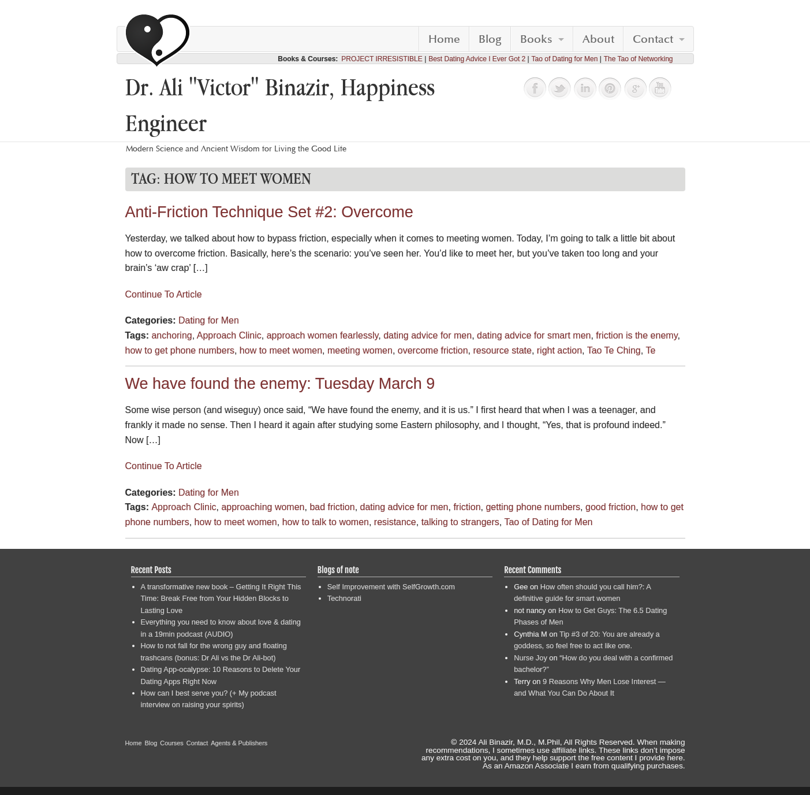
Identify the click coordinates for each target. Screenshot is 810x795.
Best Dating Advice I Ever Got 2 (476, 59)
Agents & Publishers (239, 743)
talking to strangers (460, 522)
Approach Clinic (229, 335)
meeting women (360, 350)
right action (559, 350)
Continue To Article (163, 294)
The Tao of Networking (638, 59)
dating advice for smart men (534, 335)
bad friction (331, 507)
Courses (172, 743)
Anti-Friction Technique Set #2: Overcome (269, 212)
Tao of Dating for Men (565, 59)
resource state (502, 350)
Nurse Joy (530, 657)
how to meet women (281, 350)
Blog (490, 39)
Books (536, 39)
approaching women (262, 507)
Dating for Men (208, 320)
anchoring (171, 335)
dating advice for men (427, 335)
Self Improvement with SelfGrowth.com (391, 586)
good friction (610, 507)
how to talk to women (325, 522)
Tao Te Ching (614, 350)
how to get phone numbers (179, 350)
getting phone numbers (533, 507)
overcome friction (433, 350)
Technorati (344, 598)
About (598, 39)
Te (650, 350)
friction (466, 507)
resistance (395, 522)
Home (444, 39)
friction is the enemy (636, 335)
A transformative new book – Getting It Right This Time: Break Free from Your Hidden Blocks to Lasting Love (221, 598)
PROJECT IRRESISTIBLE (381, 59)
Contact (653, 39)
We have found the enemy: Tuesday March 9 (280, 383)
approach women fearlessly (323, 335)
